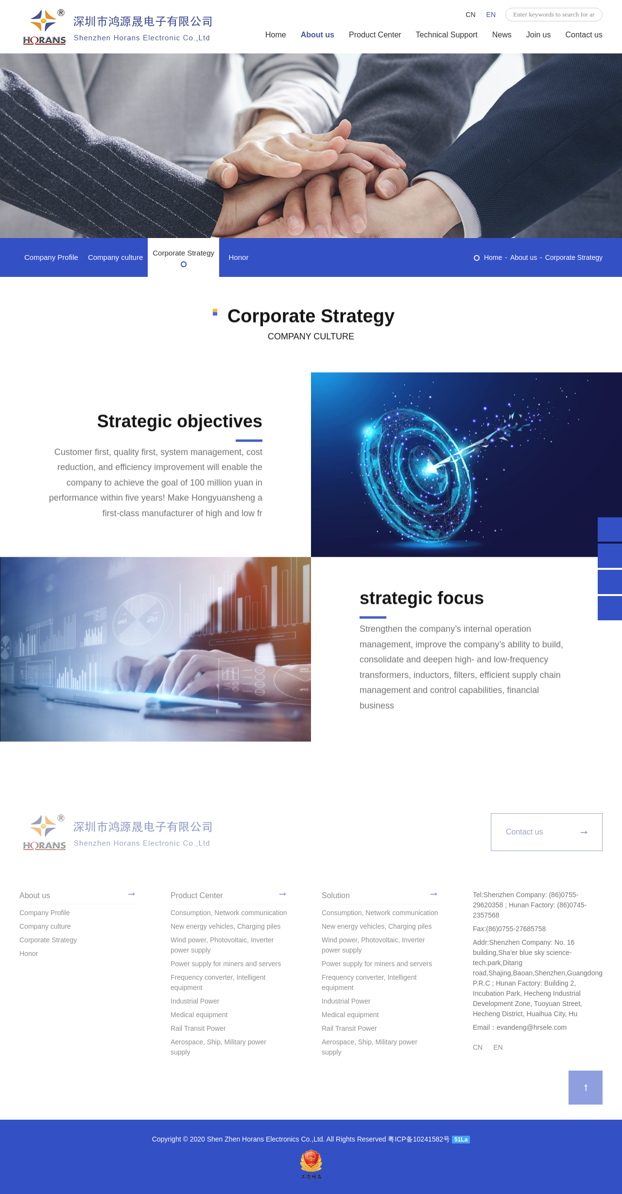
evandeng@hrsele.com (610, 582)
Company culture (115, 257)
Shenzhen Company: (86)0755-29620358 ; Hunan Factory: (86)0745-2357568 (610, 529)
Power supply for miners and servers (226, 967)
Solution (336, 898)
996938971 (610, 556)
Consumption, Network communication (229, 916)
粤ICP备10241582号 (419, 1139)
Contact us (584, 35)
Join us (538, 35)
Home (275, 35)
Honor (239, 257)
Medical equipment (199, 1018)
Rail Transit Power (198, 1031)
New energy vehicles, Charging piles (225, 929)
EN (491, 14)
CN (470, 14)
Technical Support (447, 35)
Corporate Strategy (183, 253)
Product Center (375, 35)
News (502, 35)
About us (317, 35)
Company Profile (51, 257)
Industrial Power (195, 1004)
